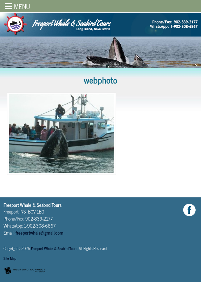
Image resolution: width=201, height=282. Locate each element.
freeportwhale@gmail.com (39, 232)
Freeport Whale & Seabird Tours (54, 248)
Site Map (10, 258)
